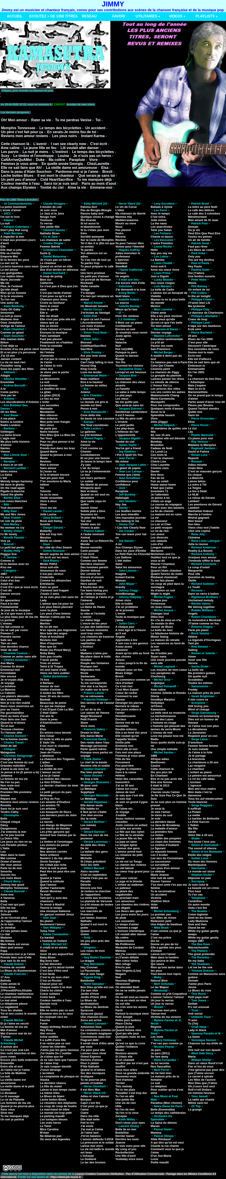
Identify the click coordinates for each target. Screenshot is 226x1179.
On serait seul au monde (132, 997)
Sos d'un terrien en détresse (59, 269)
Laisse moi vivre (92, 1145)
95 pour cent (89, 785)
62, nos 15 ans (160, 435)
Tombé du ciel (52, 187)
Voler (154, 904)
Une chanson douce (94, 1017)
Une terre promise (93, 273)
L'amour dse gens (127, 848)
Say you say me (161, 253)
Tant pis (193, 643)
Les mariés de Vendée (55, 828)
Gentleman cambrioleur (131, 411)
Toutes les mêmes (200, 683)
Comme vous (160, 468)
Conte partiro (9, 392)
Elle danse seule (92, 805)
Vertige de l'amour (12, 326)
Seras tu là (158, 411)
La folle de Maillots (13, 1073)
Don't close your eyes (130, 1122)
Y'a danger (88, 292)
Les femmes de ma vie (15, 1102)
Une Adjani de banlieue (166, 924)
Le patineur (123, 888)
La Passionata (90, 970)
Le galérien (88, 431)
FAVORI (118, 16)
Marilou (45, 623)
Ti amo (192, 1020)
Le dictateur (8, 1093)
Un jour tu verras (162, 1000)
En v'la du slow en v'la (166, 620)
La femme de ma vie (14, 778)
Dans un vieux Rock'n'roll (205, 1063)
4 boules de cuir (51, 207)
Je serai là (158, 808)
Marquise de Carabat (129, 947)
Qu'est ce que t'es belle (166, 322)
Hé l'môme (47, 352)
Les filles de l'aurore (202, 1079)
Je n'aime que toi (51, 1056)
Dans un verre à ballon (203, 593)
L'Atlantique (196, 382)
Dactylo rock (48, 1003)
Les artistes (48, 808)
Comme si (7, 560)
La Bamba (157, 259)
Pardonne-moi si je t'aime (77, 171)
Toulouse (46, 220)
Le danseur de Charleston (205, 312)
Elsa (104, 167)
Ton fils (120, 362)
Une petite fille (50, 226)
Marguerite (195, 570)
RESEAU (89, 16)
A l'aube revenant (92, 534)
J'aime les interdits (53, 1046)
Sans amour (48, 468)
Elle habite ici (90, 808)
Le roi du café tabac (201, 778)
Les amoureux (125, 901)
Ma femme (7, 940)
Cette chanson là (15, 144)
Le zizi (192, 428)
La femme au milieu (94, 385)
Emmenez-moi (10, 669)
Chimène (194, 537)
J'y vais (86, 464)
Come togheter (198, 914)
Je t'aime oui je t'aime (15, 1069)
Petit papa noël (198, 997)
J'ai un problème (126, 607)
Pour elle (194, 574)
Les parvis (9, 152)
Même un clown (50, 540)
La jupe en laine (126, 841)
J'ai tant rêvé (89, 990)
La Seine (194, 1036)
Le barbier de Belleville (203, 818)
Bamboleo (87, 980)
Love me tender (91, 372)
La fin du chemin (162, 511)
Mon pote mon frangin (55, 421)
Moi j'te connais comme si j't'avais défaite (131, 955)
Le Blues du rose (199, 990)
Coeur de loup (197, 319)
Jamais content (10, 359)
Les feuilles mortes (128, 511)
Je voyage (7, 683)
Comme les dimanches (55, 580)
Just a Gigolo (160, 276)
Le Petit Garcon (198, 821)
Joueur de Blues (162, 626)
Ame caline (10, 148)
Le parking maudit (52, 1116)
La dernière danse (163, 821)
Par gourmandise (12, 712)
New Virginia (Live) (128, 970)
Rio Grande (88, 220)
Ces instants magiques (96, 1033)
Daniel (155, 471)
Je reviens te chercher (96, 891)
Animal (85, 537)
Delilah (193, 1003)
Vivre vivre (88, 726)
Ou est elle (122, 1003)
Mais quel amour (11, 947)
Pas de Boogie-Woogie (96, 210)
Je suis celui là (198, 884)
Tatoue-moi (158, 1013)
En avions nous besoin (55, 732)
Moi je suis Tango (92, 974)
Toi (98, 120)
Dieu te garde (49, 309)
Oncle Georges (50, 861)
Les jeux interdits (127, 514)
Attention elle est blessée (168, 438)
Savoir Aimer (89, 507)
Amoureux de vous (53, 570)
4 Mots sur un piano (129, 322)
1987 (3, 574)
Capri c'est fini (90, 1102)
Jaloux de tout (125, 792)
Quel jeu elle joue (127, 1033)
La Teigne (194, 488)
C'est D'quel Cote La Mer (56, 709)
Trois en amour (50, 663)
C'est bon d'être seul (54, 970)
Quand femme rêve (128, 1030)
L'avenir (40, 144)
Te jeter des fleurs (93, 517)
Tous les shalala (11, 1010)
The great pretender (201, 954)
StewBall (121, 266)
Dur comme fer (91, 574)
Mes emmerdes (10, 699)
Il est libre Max (90, 1089)
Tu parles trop (90, 263)
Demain (193, 226)
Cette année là (10, 983)
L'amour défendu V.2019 (97, 1139)
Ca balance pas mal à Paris (169, 362)
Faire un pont (49, 587)
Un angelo (122, 276)
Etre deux (157, 474)
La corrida (87, 603)
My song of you (125, 1149)
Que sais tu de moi (13, 960)
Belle (3, 818)
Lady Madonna (198, 921)
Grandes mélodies (12, 765)
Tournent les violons (129, 365)
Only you (194, 256)
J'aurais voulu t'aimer (165, 792)
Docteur (120, 719)
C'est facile (47, 974)
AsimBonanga (125, 593)
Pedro (119, 233)
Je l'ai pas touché (12, 835)
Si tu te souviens (11, 296)
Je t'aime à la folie (200, 752)
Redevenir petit (161, 921)
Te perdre (87, 249)
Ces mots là (159, 454)
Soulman (6, 458)
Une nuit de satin (162, 878)
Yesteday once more (129, 1159)
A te (3, 388)
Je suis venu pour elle (130, 1145)
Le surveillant (160, 864)
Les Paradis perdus (13, 845)
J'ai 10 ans (7, 355)
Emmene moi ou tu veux (56, 1013)
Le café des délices (201, 210)
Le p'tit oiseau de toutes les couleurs (97, 906)
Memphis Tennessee (18, 128)
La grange (195, 1109)
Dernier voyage (161, 332)
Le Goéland (88, 1159)
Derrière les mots (127, 1139)
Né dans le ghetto (12, 484)
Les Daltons (123, 557)
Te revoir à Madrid (52, 904)
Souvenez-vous (125, 1076)
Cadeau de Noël (161, 448)
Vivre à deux (48, 501)
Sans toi (193, 415)
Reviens (45, 461)
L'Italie (4, 848)
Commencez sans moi (96, 1036)
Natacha (121, 342)
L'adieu (45, 762)
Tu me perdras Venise (73, 120)
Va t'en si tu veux (127, 1112)
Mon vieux (47, 425)
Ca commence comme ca (98, 1030)
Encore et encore (92, 577)
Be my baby (196, 960)
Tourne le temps (51, 907)
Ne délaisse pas (51, 1136)
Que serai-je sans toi (129, 405)
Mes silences (49, 415)
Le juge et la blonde (128, 881)
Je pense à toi (160, 497)
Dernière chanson (93, 564)
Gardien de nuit (91, 580)
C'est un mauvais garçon (205, 471)
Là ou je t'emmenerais (96, 471)
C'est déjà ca (9, 345)
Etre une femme (161, 782)
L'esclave (194, 782)
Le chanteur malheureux (17, 993)
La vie (155, 517)
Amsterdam (123, 378)
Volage (85, 289)
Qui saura (157, 964)
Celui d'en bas (10, 580)
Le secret (46, 821)
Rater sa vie (41, 120)
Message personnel (94, 745)
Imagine (120, 574)
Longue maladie (162, 547)
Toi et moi (7, 726)
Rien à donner (49, 464)
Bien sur (45, 279)
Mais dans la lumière (165, 957)
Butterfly (46, 531)
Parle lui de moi (11, 868)
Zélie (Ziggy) (159, 421)
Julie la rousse (198, 544)
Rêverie (120, 236)
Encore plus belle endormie (19, 1060)
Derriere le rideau (127, 706)
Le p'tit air (157, 342)
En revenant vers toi (53, 1017)
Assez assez (123, 646)
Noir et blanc (89, 491)
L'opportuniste (125, 435)
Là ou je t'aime (50, 775)
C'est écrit (98, 144)
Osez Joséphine (11, 322)
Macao (155, 1126)
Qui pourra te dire (163, 960)
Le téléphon (159, 1086)
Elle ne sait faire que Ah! (21, 167)
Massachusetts (198, 947)
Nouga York (48, 216)
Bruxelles (157, 445)
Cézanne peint (160, 369)
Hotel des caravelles (129, 778)
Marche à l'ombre (199, 514)
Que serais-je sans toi (96, 175)
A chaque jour (124, 626)
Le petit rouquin (161, 527)
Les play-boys (125, 428)
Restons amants (126, 1053)
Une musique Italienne (55, 911)
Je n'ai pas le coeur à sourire (59, 359)
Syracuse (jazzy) (92, 1013)
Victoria (156, 898)
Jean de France (50, 752)
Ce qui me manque (53, 706)
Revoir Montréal (51, 891)
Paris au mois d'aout (99, 183)
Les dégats (122, 907)
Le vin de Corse (126, 207)
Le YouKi (194, 587)
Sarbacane (88, 676)
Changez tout (160, 613)
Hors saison (89, 583)
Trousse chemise (12, 729)
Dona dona (7, 987)
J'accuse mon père (164, 1010)
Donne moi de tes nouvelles (127, 724)
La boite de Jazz (162, 630)
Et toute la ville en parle (56, 739)
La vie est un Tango (128, 861)
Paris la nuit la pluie (53, 868)
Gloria (155, 696)
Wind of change (198, 709)
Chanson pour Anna (53, 299)
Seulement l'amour (53, 924)
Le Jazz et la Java (52, 213)
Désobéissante (125, 716)
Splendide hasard (163, 415)
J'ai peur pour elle (93, 1050)
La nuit (5, 223)
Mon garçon (48, 848)
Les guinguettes (11, 273)
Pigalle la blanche (12, 491)
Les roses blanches (13, 501)
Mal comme (8, 858)
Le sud (155, 1083)
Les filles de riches (163, 917)
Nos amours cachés (53, 851)
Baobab (45, 699)
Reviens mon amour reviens (24, 136)
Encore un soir (125, 329)
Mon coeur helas (126, 960)
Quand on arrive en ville (56, 266)
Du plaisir (46, 921)
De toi (85, 848)
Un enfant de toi (199, 289)
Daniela (45, 1007)
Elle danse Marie (92, 736)
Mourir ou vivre (125, 223)
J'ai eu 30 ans (124, 785)
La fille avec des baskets (167, 507)
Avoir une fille (197, 659)
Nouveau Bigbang (127, 980)
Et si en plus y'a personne (18, 352)
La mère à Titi (197, 484)
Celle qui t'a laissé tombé (57, 967)
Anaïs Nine (195, 468)
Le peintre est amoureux (204, 775)
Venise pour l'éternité (129, 246)
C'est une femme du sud (17, 762)
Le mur (85, 474)
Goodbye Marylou (163, 699)
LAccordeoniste (91, 322)
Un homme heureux (201, 1093)
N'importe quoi (91, 488)
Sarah (192, 831)
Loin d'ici (157, 544)
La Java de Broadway (165, 825)
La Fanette (122, 388)
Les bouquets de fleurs (55, 812)
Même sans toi (198, 1102)
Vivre (93, 160)
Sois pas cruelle (51, 656)
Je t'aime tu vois (51, 365)
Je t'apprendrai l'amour (16, 921)
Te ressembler (90, 679)
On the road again (12, 488)
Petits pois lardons (128, 1020)
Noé (118, 977)
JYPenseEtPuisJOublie (16, 990)
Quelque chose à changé (97, 216)
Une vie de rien (125, 1102)
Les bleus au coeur (201, 249)
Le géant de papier (128, 468)
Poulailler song (10, 365)
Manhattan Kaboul (200, 511)
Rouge (119, 359)
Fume (44, 1023)
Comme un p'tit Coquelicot (169, 993)
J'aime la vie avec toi (14, 769)
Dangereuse (8, 828)
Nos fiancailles (161, 1066)
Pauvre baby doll (92, 213)
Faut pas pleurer (51, 339)
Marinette (46, 408)
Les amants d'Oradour (55, 802)
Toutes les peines (200, 236)
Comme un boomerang (203, 716)
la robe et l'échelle (93, 613)
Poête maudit (160, 1162)
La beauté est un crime (203, 888)
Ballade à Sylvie (161, 207)
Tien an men (8, 643)
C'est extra (158, 216)
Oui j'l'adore (196, 273)
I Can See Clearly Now (130, 527)
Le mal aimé (8, 1000)
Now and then (197, 924)
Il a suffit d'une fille (53, 1040)
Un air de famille (199, 240)
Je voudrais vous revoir (131, 332)
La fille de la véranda (129, 835)
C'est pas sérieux (51, 574)
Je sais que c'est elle (129, 795)
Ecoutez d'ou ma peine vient (19, 349)
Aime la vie (77, 187)
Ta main (45, 894)
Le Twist (45, 1126)
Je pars (156, 1050)
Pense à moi (89, 408)
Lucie (154, 1159)
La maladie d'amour (164, 828)
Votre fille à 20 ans (200, 835)
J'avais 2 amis (49, 593)
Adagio (5, 375)
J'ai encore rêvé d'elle (130, 283)
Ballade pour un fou (128, 669)
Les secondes (49, 405)
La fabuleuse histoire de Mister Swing (167, 635)
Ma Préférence (125, 944)
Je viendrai (7, 927)
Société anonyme (92, 236)
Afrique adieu (160, 759)
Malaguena (7, 752)
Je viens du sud (161, 815)
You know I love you (201, 841)
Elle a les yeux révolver (166, 316)
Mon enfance (48, 418)
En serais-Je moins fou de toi (71, 132)
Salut (118, 564)
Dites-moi (157, 616)
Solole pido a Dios (93, 511)
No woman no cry (12, 527)
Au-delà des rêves (93, 845)
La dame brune (10, 435)
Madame (6, 937)
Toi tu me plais (125, 1089)
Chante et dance (162, 236)
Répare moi (8, 798)
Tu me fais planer (162, 580)
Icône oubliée (49, 1036)
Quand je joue (124, 1026)
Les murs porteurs (93, 478)
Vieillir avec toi (91, 524)
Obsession (122, 983)
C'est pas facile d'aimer (56, 292)
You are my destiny (201, 259)
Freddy (193, 689)
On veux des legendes (55, 1139)
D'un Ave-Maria (161, 1155)
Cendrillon (195, 901)
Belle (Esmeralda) (163, 1109)
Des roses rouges (163, 283)
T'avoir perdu (49, 659)
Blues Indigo (124, 673)
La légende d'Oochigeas (204, 640)
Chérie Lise (158, 461)
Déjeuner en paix (199, 878)
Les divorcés (159, 537)
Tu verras (46, 223)
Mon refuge (123, 964)
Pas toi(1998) (124, 349)
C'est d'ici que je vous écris (19, 587)
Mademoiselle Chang (165, 395)
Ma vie (4, 283)
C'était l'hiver (89, 557)
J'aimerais (47, 355)
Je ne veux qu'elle (163, 319)
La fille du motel (51, 1086)
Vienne (5, 451)
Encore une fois (91, 888)
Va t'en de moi (125, 1109)
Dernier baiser (125, 1136)
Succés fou (8, 874)
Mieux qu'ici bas (126, 309)
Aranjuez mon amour (202, 557)
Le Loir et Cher (161, 524)
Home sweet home (163, 484)
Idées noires (8, 471)
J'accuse (157, 788)
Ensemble (7, 382)
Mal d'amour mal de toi (15, 1033)
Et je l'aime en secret (14, 1023)
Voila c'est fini (197, 907)
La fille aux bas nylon (129, 831)
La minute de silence (165, 382)
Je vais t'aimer (160, 812)
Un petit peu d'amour (18, 179)
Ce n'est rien (124, 686)
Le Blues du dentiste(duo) (90, 1002)
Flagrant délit (90, 1040)
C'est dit (6, 590)
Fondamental (9, 607)
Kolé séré (194, 329)
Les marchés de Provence (91, 912)
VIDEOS (175, 16)
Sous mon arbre (126, 1069)
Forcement (122, 762)
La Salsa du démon (164, 1122)
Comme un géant (12, 332)
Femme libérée (50, 246)
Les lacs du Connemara (167, 858)
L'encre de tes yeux (94, 623)
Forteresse (158, 603)
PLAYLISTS (205, 16)
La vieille (194, 815)
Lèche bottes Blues (53, 1099)
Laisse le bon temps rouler (58, 1089)
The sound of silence (202, 848)
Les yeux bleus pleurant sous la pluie (56, 608)
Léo (42, 788)
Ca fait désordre (51, 964)
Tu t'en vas (7, 299)
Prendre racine (10, 636)
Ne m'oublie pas (162, 653)
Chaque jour (159, 600)
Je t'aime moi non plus (203, 726)
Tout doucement (11, 507)
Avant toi (6, 583)
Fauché (45, 1020)
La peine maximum (13, 207)
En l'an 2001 (196, 372)
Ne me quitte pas (126, 402)
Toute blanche (197, 802)
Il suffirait (194, 808)
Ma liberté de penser (94, 484)
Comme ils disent (12, 666)
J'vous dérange (50, 1069)
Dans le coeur (49, 306)
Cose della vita (91, 415)
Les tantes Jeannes (94, 917)
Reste (44, 458)
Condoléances (90, 454)
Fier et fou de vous (201, 1066)
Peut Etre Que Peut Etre (204, 233)
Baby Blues (48, 957)
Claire (85, 1112)
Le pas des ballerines (95, 626)
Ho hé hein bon (161, 1073)
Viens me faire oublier (55, 673)
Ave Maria (7, 663)
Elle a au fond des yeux (131, 732)
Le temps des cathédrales (168, 1112)
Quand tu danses (127, 355)
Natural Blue (159, 980)
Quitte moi (195, 411)
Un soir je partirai (12, 1119)
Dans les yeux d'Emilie (130, 550)
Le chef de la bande (94, 762)
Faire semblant (50, 335)
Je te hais (6, 924)
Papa (3, 950)
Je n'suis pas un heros (92, 156)
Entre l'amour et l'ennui (56, 329)
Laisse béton (196, 481)
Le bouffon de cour (53, 388)
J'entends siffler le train (204, 560)
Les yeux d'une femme (55, 613)
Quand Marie (48, 451)
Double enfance (126, 729)
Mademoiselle (124, 940)
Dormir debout (90, 570)
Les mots (157, 1036)
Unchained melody (201, 600)
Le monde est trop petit (56, 1112)
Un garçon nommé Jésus (57, 914)
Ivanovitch (122, 782)
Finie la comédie (51, 345)
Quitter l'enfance (126, 1046)
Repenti (193, 458)
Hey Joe (120, 504)
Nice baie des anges (53, 633)
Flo (190, 375)
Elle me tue (8, 907)
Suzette (45, 524)
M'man (44, 1132)
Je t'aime (46, 362)
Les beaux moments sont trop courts (94, 631)
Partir (119, 1010)
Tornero (120, 273)
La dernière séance (53, 1083)
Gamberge (47, 349)
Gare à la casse (125, 772)
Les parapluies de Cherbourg (163, 674)
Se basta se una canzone (98, 418)
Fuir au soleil (159, 481)
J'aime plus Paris (199, 983)
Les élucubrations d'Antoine (19, 402)
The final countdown (94, 425)
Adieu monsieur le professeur (127, 254)
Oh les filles (8, 411)
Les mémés (88, 825)
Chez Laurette (160, 464)
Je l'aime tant (90, 1132)
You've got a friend (128, 448)
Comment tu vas (126, 696)
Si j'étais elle (124, 1056)
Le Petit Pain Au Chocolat (132, 554)
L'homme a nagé (126, 927)
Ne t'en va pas (10, 782)
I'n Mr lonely (8, 534)
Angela (120, 636)
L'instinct (60, 152)
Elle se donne (49, 326)
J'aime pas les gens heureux (59, 1050)
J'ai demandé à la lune (130, 289)
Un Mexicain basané (94, 306)
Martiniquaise (197, 864)
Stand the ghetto (11, 494)
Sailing (193, 650)
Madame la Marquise (202, 445)
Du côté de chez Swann (56, 547)
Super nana (158, 656)
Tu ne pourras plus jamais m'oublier (93, 1081)
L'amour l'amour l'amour (167, 997)
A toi (118, 544)
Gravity (120, 587)
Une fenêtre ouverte (201, 276)
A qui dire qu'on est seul (167, 1142)
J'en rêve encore (92, 815)
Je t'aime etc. (124, 808)
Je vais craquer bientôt (55, 1066)
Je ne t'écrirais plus (13, 917)
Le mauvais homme (164, 851)
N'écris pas (123, 967)
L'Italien (193, 825)
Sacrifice (86, 349)
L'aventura (88, 398)
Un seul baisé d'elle (53, 669)
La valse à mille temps (130, 392)
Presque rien (89, 666)
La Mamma (7, 689)
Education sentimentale (167, 339)
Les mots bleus (10, 878)
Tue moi (86, 521)
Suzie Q (45, 253)
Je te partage (197, 755)
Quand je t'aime (50, 878)
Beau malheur (90, 378)
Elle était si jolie (11, 249)
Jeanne (120, 1142)
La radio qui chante (201, 1099)
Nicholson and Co (163, 554)
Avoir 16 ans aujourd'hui (56, 954)
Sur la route (88, 818)
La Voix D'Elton (50, 782)
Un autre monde (199, 904)
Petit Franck (89, 719)
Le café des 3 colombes (204, 213)
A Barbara (47, 683)
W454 (154, 907)
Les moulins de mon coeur (169, 669)
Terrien (120, 1083)
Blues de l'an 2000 (200, 339)
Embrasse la (196, 365)
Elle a (43, 312)
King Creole (89, 369)
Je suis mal (123, 798)
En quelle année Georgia (62, 164)
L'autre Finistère (162, 243)
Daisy (4, 825)
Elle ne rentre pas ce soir (57, 1010)
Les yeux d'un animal (165, 868)
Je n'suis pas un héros (55, 259)
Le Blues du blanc (52, 1096)
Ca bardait (47, 937)
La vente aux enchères (96, 898)
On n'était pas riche (53, 864)
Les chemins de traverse (97, 636)
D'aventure (195, 742)
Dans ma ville (90, 1116)
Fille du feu (123, 759)
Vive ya (5, 540)
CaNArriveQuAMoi (16, 160)
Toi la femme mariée (14, 739)
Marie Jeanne (160, 874)
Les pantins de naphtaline (91, 641)
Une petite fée (124, 1099)
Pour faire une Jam (13, 719)
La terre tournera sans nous (19, 266)
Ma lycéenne (196, 306)
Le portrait (7, 620)
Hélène (120, 775)
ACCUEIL (15, 16)
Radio (155, 739)
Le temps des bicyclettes (60, 128)
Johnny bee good (12, 884)
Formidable (8, 673)
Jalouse (5, 914)
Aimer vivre (123, 600)
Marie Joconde (10, 279)
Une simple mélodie (164, 749)
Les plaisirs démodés (15, 696)
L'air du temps (90, 468)
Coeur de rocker (126, 693)
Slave (84, 722)
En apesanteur (10, 600)
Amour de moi (49, 686)
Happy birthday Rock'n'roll (58, 1026)
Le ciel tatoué (124, 868)
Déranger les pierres (129, 702)
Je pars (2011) (160, 1053)
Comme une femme (94, 560)
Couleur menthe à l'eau (20, 183)
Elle (3, 246)
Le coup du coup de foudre (58, 1106)
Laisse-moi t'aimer (163, 954)
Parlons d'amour (92, 1060)
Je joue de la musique (15, 610)
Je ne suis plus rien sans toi (59, 597)
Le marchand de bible (55, 1109)
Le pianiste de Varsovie (96, 901)
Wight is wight (160, 593)
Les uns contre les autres (168, 392)
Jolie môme (159, 220)
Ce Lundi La (159, 451)
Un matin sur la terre (94, 689)
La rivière (157, 835)
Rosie (84, 673)
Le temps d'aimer (127, 924)
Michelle (86, 858)
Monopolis (158, 402)
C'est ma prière (161, 937)
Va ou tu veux (49, 494)
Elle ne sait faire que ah (204, 362)
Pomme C (7, 633)
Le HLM (193, 494)
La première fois (162, 831)
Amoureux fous (91, 1026)
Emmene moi (124, 745)
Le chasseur (159, 521)
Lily (190, 431)
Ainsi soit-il (158, 266)
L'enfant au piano (200, 772)
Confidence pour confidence (126, 483)
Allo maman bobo (12, 339)
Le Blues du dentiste (95, 1007)
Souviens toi (89, 514)
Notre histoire (49, 431)
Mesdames (47, 411)
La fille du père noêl (128, 418)
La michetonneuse (163, 716)
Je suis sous (48, 210)
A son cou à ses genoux (131, 643)
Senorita (6, 871)
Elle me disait (49, 316)
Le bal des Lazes (162, 719)
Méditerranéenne (126, 220)
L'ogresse (195, 785)
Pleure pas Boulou (200, 405)
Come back (47, 997)
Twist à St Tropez (51, 666)
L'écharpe (87, 1155)
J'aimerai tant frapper (54, 590)
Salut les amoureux (128, 567)
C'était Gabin (49, 712)
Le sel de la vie (91, 709)
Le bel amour (9, 269)
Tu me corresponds (94, 683)
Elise (191, 421)
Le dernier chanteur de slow (59, 785)
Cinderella (47, 577)
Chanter (86, 451)
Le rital (5, 934)
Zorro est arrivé (91, 1020)
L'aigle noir (8, 438)
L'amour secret (50, 772)
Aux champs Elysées (18, 187)
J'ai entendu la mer (13, 831)
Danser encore (10, 593)
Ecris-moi (194, 355)
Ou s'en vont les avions (131, 1007)
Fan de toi (157, 478)
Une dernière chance (14, 646)
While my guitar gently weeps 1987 (203, 939)
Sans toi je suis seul (61, 183)
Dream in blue (90, 732)
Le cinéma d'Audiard (165, 845)
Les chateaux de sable (55, 240)
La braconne (196, 759)
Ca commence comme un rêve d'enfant (132, 681)
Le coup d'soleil (199, 567)
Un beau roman (161, 607)
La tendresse (49, 385)
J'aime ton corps (126, 788)
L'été (3, 478)
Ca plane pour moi (200, 438)
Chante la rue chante (165, 1145)
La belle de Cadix (162, 289)
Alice (43, 950)
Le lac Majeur (160, 987)
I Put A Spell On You (129, 454)
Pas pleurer (123, 230)
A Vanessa (7, 898)
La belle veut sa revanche (168, 712)
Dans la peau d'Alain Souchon (26, 171)
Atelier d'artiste (50, 689)
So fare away (159, 1056)
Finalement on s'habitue (56, 342)
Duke (40, 160)
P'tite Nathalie (90, 1066)
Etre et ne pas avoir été (166, 778)
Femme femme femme (203, 745)
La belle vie (195, 669)
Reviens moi (48, 640)
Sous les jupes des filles (17, 369)
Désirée (86, 884)
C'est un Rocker (51, 980)
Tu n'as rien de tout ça (96, 259)
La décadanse (197, 729)
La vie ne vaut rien (12, 362)
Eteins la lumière (11, 421)
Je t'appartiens (91, 894)
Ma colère (57, 160)
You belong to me (127, 521)
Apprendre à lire (126, 640)
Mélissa (120, 950)
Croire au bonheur (52, 302)
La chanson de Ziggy (165, 372)
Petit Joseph (123, 1017)
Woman (120, 580)
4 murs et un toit (11, 464)
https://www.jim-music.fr (66, 1177)
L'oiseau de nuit (161, 732)
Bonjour (86, 1099)
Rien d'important (51, 643)
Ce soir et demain (12, 577)
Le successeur (161, 861)
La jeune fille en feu (40, 148)
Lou (3, 851)
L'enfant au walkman (129, 884)
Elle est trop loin (51, 534)
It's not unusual (198, 1007)
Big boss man (49, 960)
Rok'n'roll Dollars (200, 1089)
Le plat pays (123, 395)
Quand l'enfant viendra (203, 408)
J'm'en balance (91, 1136)
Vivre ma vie (48, 507)
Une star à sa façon (94, 686)
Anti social (195, 1013)
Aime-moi (6, 894)
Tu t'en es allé (124, 1096)
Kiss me (5, 567)
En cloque (195, 474)
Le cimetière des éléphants (58, 1102)
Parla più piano (198, 630)
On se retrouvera (92, 696)
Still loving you (198, 706)
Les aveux (158, 534)
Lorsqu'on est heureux (130, 372)
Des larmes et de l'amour (97, 702)
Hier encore (8, 676)
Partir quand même (94, 749)
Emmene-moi (101, 187)
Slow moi (6, 1112)
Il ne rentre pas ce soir (55, 1043)
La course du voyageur (166, 504)
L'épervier (122, 259)
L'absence (47, 755)
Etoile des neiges (199, 855)
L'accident (47, 1073)
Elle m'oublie (124, 603)
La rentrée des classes (55, 778)
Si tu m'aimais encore (54, 474)
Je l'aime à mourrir (93, 593)
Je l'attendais (160, 494)
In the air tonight (199, 296)
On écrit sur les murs (54, 557)
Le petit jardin (124, 425)
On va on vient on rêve (130, 1000)
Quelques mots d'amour (167, 408)
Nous (119, 226)
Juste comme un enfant (131, 825)
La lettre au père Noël (202, 207)
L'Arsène (121, 421)
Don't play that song (14, 230)
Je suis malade (198, 749)
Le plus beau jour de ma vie (19, 616)
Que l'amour (48, 884)
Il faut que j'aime (162, 488)
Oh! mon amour (11, 864)
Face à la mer (9, 603)
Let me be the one (200, 967)
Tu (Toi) (193, 1023)
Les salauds (159, 540)
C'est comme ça (91, 448)
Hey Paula (195, 266)
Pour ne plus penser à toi (57, 441)
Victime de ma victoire (166, 1017)
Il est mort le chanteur (56, 175)
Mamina (156, 1132)
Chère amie (158, 312)
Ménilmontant (197, 216)
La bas (119, 339)
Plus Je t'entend (11, 286)
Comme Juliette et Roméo (168, 693)
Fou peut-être (124, 765)
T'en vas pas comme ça (167, 1043)
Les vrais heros (50, 1122)
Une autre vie (9, 302)
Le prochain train (127, 898)
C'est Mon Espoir (127, 689)
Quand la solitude (52, 881)
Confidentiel (123, 326)
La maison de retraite (165, 640)
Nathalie (86, 921)
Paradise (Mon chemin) (166, 1102)
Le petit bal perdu (12, 547)
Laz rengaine (196, 765)
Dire (3, 597)
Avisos (120, 659)
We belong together (201, 607)
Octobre (86, 659)
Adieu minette (197, 464)
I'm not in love (10, 216)
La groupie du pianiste (166, 375)
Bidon (4, 342)
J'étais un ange (161, 501)
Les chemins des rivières (132, 904)
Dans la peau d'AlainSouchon (51, 721)
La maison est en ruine (166, 514)
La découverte (49, 378)
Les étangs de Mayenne (56, 825)
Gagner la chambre (128, 769)
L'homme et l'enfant (53, 940)
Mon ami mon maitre (202, 788)
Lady (43, 600)
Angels (193, 613)
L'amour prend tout (128, 851)
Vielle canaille (90, 286)
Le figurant (158, 848)
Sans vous (7, 1109)
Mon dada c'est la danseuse (200, 793)
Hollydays (157, 702)
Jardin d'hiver (90, 993)
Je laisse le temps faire (96, 461)
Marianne (157, 550)
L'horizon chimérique (129, 931)
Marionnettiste (198, 392)
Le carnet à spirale (200, 1076)
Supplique (87, 792)
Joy (83, 706)
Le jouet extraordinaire (15, 997)
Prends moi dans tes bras (57, 448)
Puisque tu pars (126, 352)
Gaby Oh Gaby (10, 309)
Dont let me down (200, 917)
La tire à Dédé (197, 491)
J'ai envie (87, 1126)
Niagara (120, 974)
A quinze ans (9, 1046)
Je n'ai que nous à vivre (16, 613)
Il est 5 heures (125, 415)
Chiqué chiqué (10, 821)
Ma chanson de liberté (130, 213)
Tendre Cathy (9, 812)
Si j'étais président (93, 861)
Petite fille (7, 788)
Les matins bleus (12, 276)
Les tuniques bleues (54, 1119)
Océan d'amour (10, 861)
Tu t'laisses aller (11, 732)
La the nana (159, 223)
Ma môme (122, 461)
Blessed (86, 342)
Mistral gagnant (198, 517)
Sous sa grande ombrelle (132, 1073)
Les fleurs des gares (129, 911)
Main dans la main (12, 855)
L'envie (120, 613)
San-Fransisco (161, 349)
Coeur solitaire (50, 993)
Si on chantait (124, 1060)
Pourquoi (46, 445)
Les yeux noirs (64, 136)
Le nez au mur (49, 398)
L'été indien (123, 560)
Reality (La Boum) (200, 550)
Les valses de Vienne (95, 712)
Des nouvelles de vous (203, 349)
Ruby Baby (47, 653)
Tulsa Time (47, 931)
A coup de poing (51, 276)
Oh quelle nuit (197, 676)
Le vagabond (9, 1007)
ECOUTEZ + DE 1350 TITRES (53, 16)
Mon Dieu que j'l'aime (202, 1083)
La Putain (194, 812)
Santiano (121, 263)
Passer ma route (162, 345)
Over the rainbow (127, 316)
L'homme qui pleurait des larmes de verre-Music (168, 727)
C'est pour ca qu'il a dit (55, 296)
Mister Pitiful (48, 564)
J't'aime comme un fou (203, 623)
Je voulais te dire (162, 623)
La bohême (8, 686)
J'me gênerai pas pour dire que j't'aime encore (206, 1071)
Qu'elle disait (9, 289)
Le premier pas (161, 914)
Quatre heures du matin (167, 574)
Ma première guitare (201, 673)
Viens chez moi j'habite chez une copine (203, 529)
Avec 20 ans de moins (55, 696)
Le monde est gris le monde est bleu (94, 403)
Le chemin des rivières (130, 864)
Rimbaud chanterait (164, 577)
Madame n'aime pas (94, 653)
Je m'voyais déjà (11, 679)
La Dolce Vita (9, 838)
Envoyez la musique (53, 332)
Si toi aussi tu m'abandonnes (91, 225)
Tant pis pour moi (52, 478)
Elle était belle (90, 1119)
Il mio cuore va (198, 699)
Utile (118, 1106)
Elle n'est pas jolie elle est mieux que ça (57, 321)
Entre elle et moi (11, 1066)
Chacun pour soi (51, 983)
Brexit (107, 171)
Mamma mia (123, 216)
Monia (192, 283)
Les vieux (121, 398)
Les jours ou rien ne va (16, 841)
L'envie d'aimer (10, 210)
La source (122, 302)
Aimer (192, 656)
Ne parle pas (48, 428)
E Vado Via (47, 742)
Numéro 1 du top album (56, 858)
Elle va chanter (10, 253)
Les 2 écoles (159, 855)
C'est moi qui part (12, 904)
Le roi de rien (160, 531)
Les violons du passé (54, 845)
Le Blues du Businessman (18, 970)
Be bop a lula (89, 778)
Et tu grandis (9, 911)
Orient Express (91, 1056)
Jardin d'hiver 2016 (93, 997)
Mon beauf (195, 521)
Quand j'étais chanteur (166, 570)
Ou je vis (194, 230)
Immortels (7, 312)
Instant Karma (93, 136)
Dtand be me (196, 927)
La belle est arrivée (128, 828)
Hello (154, 249)
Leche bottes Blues (17, 175)
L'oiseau (6, 623)
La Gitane (46, 765)
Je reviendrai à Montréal (204, 620)
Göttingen (7, 431)
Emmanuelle (196, 369)
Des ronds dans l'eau (95, 742)
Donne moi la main (201, 352)
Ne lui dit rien (49, 626)
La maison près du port (204, 693)
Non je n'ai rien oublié (15, 702)
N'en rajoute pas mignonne (58, 630)
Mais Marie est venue (14, 944)
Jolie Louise (48, 514)
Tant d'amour (124, 1079)
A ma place (7, 418)
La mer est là (9, 263)
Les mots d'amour (93, 326)
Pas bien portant (92, 772)
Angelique (158, 683)
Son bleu (194, 524)
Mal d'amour (8, 1030)
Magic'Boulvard (91, 716)
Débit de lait (8, 745)
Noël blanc (122, 296)
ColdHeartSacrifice (93, 345)
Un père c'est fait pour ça (22, 132)
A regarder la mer (12, 236)
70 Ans (44, 679)
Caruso (85, 445)
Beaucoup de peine (53, 702)
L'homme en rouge (163, 722)
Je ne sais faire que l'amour (58, 1060)
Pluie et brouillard (52, 636)
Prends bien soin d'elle (16, 957)
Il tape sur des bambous (204, 326)
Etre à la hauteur (92, 382)
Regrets (156, 1026)
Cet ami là (46, 716)
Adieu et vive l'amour (95, 1096)
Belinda (5, 980)
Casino (155, 765)
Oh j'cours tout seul (201, 1086)
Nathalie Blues (50, 233)
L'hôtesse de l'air (127, 431)
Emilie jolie (122, 742)
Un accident (95, 128)
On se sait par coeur (14, 630)
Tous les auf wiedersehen (205, 798)
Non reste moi (10, 785)
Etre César (47, 736)
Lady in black (197, 1030)
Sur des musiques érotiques (93, 1074)
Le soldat (87, 481)
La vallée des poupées (166, 838)
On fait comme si (12, 626)
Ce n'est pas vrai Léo (14, 1050)
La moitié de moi (51, 769)
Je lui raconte (160, 1063)
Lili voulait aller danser (79, 148)
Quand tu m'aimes (12, 722)
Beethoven (158, 762)
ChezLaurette (98, 164)
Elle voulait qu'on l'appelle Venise (127, 737)
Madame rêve (9, 319)
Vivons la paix (90, 527)
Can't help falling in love (97, 362)
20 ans (192, 335)
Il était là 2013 (160, 785)
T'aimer (5, 1036)
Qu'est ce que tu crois (130, 1043)
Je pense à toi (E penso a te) (19, 772)
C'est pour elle (198, 342)
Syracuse (87, 1010)
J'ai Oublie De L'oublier (56, 1053)
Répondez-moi (90, 669)
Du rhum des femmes (202, 861)
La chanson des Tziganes (57, 759)
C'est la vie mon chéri (54, 977)
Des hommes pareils (94, 567)
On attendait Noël (127, 987)
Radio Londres (10, 425)
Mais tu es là (196, 388)
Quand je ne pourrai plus (17, 1106)
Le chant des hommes (166, 841)
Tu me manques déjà (94, 179)
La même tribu (50, 1093)
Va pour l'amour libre (129, 243)
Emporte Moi (9, 256)
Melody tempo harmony (16, 481)
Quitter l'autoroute (52, 888)
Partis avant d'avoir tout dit (206, 402)
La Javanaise (197, 732)
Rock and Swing (51, 521)
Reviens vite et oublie (95, 765)
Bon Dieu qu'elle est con (97, 987)
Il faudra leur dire (92, 587)
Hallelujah (122, 497)
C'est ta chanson (162, 458)
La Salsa (6, 474)
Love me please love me (167, 736)
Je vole (155, 818)
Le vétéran (158, 871)
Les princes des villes (165, 388)
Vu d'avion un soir (163, 590)
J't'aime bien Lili (199, 302)
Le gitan (45, 392)
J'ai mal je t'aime (92, 1129)
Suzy (5, 156)
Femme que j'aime (127, 474)
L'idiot (119, 210)
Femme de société (12, 967)
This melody (123, 1086)
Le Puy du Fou (50, 798)
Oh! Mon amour (14, 120)
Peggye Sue (8, 554)
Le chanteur (48, 263)
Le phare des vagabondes (124, 893)
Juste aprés (123, 335)
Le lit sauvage (9, 1096)
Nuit (118, 345)
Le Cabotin (7, 693)
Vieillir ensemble (51, 497)
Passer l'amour (161, 881)
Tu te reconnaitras (163, 891)
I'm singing (47, 749)
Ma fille (193, 828)
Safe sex (6, 640)
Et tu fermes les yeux (14, 259)
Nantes (5, 448)
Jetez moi (46, 369)
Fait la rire (87, 1122)
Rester (119, 1050)
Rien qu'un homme (13, 292)
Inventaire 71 (159, 491)
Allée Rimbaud (161, 1139)
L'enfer (44, 402)
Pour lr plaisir (90, 1063)
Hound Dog (88, 365)
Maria (192, 1056)
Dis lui (155, 940)
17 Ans (5, 977)
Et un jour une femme (95, 458)
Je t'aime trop (49, 1063)
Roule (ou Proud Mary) (55, 650)
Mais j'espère (197, 385)
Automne (121, 650)
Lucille (155, 650)
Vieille (192, 580)
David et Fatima (198, 451)
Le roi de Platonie (12, 1099)
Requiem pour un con (203, 736)
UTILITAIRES (146, 16)
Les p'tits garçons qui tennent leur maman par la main (58, 835)
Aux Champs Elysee (129, 547)
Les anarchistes (161, 226)
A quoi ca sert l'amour (96, 319)
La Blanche (195, 478)
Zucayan (121, 1116)
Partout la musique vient (132, 1013)
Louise (63, 156)
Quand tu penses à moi (56, 454)
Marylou (45, 537)
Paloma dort (89, 207)
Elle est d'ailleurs (199, 359)
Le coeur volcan (126, 878)
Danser (120, 699)
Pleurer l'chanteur (163, 564)
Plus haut (194, 891)
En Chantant (159, 775)
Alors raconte (90, 871)
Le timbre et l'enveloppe (33, 156)
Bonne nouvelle (91, 547)
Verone (193, 663)
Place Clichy (123, 1023)
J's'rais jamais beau (13, 931)
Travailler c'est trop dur (131, 1093)
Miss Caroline (49, 1129)
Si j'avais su (48, 471)
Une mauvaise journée (130, 517)
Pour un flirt (159, 567)
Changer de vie (10, 759)
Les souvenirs (125, 921)
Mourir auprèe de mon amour (60, 554)
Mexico (155, 306)
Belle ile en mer (125, 1129)
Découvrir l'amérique (202, 345)
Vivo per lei (8, 395)
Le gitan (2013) (50, 395)
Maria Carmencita (163, 398)
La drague (87, 960)
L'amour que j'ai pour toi (56, 603)
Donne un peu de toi (164, 944)
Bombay (156, 441)
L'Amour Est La (161, 385)
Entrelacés (47, 583)
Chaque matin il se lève (56, 987)
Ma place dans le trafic (96, 656)
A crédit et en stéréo (54, 947)
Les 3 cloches (90, 329)
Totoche (45, 491)
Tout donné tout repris (166, 974)
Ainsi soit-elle (49, 567)
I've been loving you (94, 590)
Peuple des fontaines (95, 663)
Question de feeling (201, 577)
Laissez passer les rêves (167, 378)
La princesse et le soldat (97, 1142)
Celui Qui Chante (162, 365)
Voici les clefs (90, 864)
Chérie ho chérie (51, 990)
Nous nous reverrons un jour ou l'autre (17, 707)
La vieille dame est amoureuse (71, 167)
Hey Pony (46, 1030)
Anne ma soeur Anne (165, 269)
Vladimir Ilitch (160, 901)
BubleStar (122, 1132)
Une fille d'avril (125, 1155)
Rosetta (5, 805)
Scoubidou (195, 679)
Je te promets (124, 610)
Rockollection (124, 1152)
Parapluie (77, 160)
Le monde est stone (201, 871)
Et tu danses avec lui (14, 564)
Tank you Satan (161, 230)
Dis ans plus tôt (161, 772)
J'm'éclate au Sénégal (95, 312)
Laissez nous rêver (93, 1053)
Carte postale (90, 550)
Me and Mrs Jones (12, 514)
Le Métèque (88, 788)
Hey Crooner (89, 967)
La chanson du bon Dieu (204, 378)
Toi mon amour (161, 326)
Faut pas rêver (198, 246)
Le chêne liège (90, 620)
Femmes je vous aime (19, 164)
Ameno (85, 392)
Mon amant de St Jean (203, 220)
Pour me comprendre (165, 405)
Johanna (6, 775)
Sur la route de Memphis (97, 240)
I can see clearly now (68, 144)
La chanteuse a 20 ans (203, 762)
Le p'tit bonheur (91, 435)
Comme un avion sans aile (18, 656)
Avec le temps (160, 213)
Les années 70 (50, 805)
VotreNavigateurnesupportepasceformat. (55, 94)
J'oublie (120, 815)
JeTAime (156, 706)
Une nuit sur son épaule (204, 1050)
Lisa (83, 650)
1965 (154, 755)
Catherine (46, 283)
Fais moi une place (128, 752)
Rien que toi (48, 646)
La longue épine (126, 845)
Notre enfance (49, 855)
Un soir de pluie (11, 521)
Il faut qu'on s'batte (94, 812)
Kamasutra (158, 709)
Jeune (192, 987)
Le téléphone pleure (14, 1003)
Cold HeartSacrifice (56, 179)
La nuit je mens (35, 152)
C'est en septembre (94, 874)
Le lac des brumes (93, 1162)
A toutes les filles (51, 693)
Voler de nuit (9, 650)
